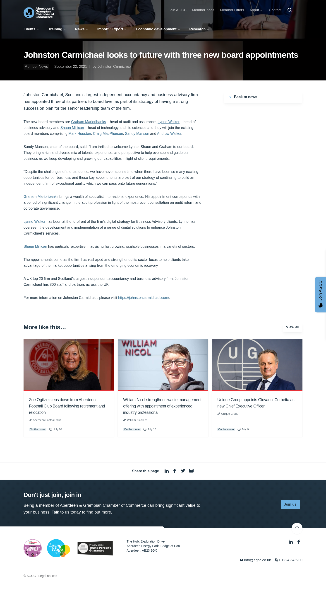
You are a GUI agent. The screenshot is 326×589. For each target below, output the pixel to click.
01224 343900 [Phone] (288, 560)
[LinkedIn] (291, 542)
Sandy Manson (137, 134)
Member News (36, 66)
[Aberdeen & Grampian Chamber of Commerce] (39, 12)
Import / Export (110, 29)
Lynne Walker (169, 122)
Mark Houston (79, 134)
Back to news (242, 96)
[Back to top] (297, 528)
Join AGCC (178, 10)
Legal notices (47, 576)
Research (197, 29)
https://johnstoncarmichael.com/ (143, 298)
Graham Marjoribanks (88, 122)
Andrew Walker (169, 134)
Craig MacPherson (108, 134)
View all (292, 327)
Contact (275, 10)
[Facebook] (299, 542)
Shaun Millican (72, 128)
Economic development (156, 29)
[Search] (289, 10)
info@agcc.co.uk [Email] (255, 560)
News (80, 29)
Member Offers (232, 10)
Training (55, 29)
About (254, 10)
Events (29, 29)
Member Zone (203, 10)
